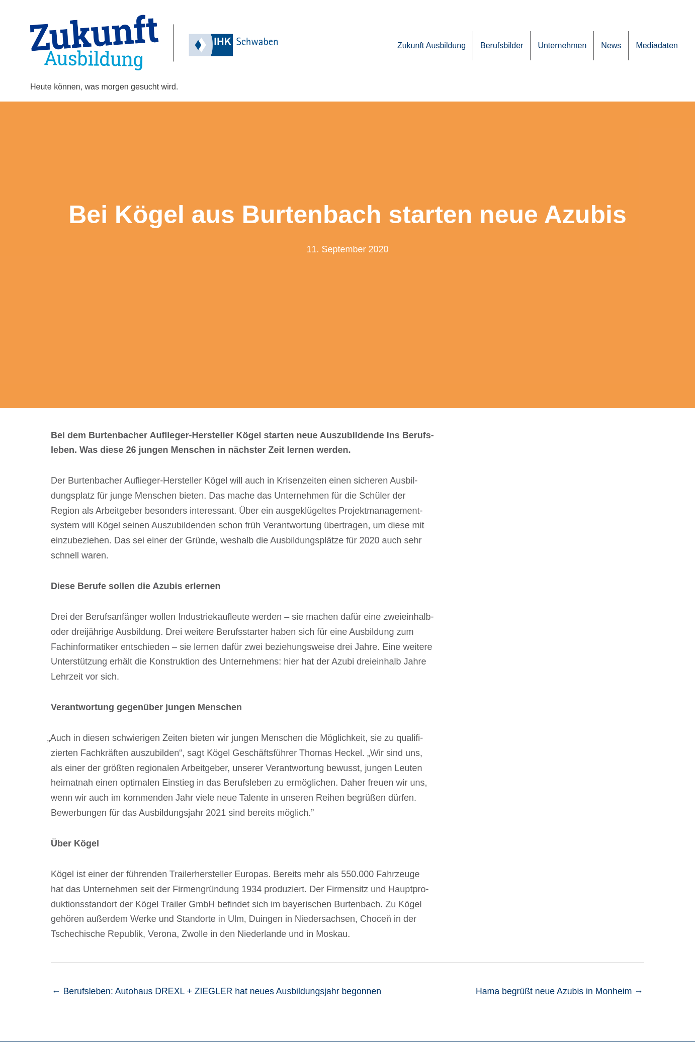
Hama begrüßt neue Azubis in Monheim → (558, 991)
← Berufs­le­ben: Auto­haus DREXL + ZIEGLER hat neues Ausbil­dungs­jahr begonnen (219, 991)
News (611, 45)
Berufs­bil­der (501, 45)
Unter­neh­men (562, 45)
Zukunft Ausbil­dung (431, 45)
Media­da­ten (657, 45)
